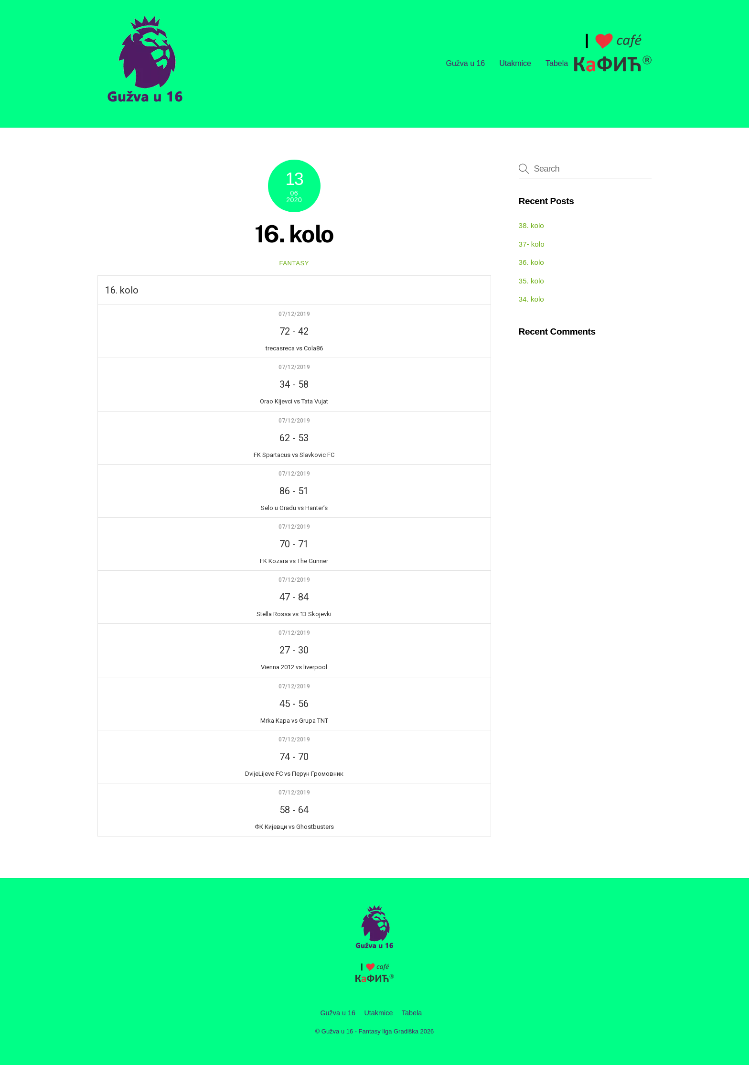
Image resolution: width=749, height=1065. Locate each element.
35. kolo (531, 281)
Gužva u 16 (465, 63)
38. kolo (531, 225)
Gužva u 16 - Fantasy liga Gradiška (369, 1031)
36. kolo (531, 262)
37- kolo (532, 244)
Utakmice (515, 63)
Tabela (557, 63)
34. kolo (531, 299)
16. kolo (294, 234)
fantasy (294, 263)
